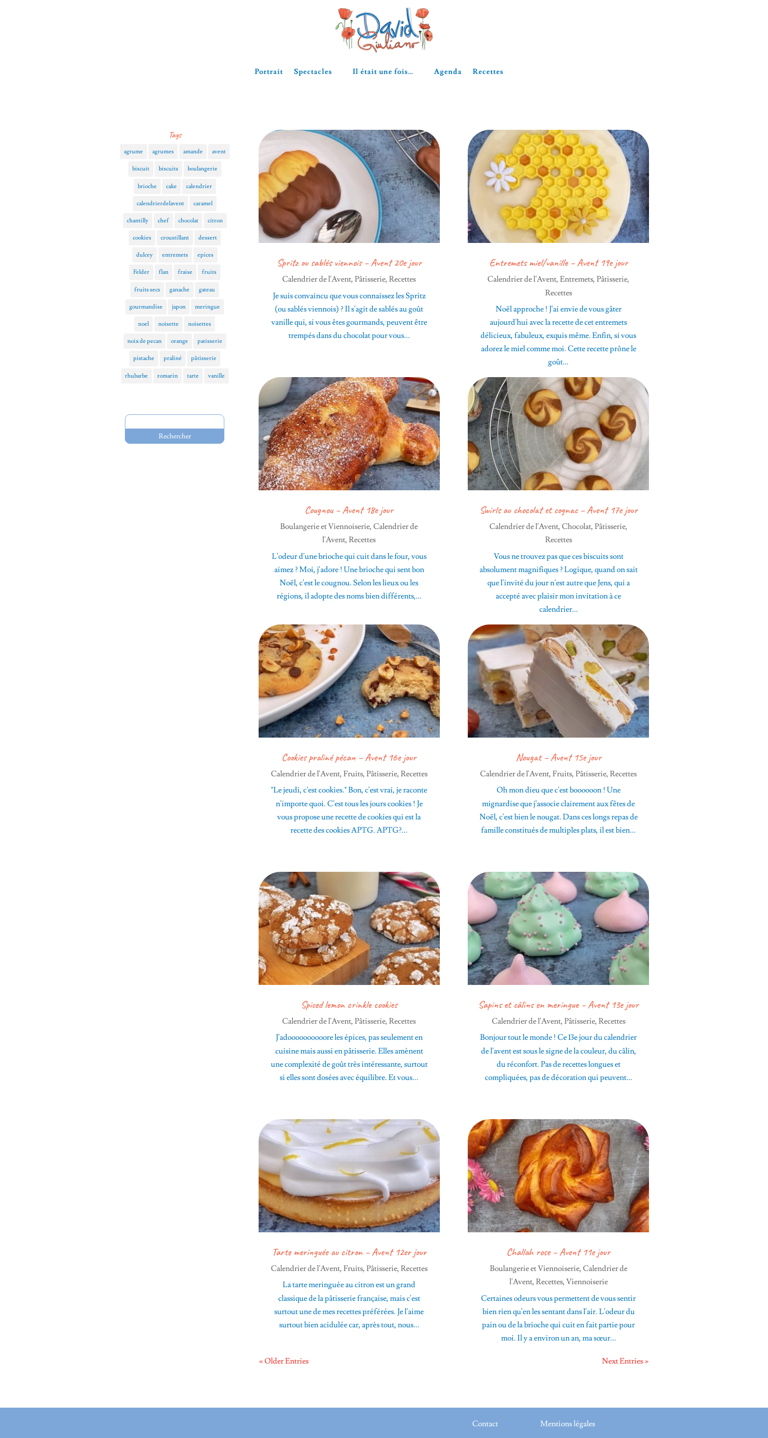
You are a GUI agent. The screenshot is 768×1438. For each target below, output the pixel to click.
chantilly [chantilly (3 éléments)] (137, 220)
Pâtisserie (370, 279)
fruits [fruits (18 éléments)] (209, 272)
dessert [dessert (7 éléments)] (207, 237)
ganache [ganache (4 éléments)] (179, 289)
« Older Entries (284, 1361)
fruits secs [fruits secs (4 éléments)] (147, 289)
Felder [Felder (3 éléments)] (141, 272)
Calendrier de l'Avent (316, 279)
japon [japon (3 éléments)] (179, 307)
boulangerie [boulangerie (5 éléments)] (202, 168)
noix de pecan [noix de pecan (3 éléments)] (144, 341)
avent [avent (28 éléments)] (219, 151)
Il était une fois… (383, 71)
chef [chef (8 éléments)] (163, 220)
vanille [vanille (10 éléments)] (216, 376)
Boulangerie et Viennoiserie (325, 526)
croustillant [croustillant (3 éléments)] (175, 237)
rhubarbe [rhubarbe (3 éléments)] (136, 376)
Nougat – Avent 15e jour (558, 757)
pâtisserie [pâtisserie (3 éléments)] (203, 358)
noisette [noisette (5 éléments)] (168, 324)
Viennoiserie (587, 1282)
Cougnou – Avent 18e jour (349, 509)
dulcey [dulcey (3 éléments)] (144, 255)
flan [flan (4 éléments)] (163, 272)
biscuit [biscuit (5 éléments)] (140, 168)
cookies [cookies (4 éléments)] (142, 237)
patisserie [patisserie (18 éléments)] (209, 341)
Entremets (576, 279)
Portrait (269, 71)
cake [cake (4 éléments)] (171, 186)
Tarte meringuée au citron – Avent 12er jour (349, 1252)
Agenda (448, 71)
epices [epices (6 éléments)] (205, 255)
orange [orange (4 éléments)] (179, 341)
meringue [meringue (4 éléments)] (207, 307)
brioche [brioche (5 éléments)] (147, 186)
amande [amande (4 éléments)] (193, 151)
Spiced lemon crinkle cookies (349, 1004)
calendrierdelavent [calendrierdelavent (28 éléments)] (160, 203)
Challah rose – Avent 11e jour (558, 1252)
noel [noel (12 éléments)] (143, 324)
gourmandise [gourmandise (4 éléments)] (146, 307)
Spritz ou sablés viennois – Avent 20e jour (349, 262)
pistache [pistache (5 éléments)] (143, 358)
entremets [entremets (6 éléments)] (175, 255)
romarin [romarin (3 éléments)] (167, 376)
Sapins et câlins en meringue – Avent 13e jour (558, 1004)
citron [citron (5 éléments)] (215, 220)
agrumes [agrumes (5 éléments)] (163, 151)
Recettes (488, 71)
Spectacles (313, 71)
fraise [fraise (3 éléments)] (185, 272)
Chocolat (576, 526)
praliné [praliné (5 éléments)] (173, 358)
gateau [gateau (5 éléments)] (207, 289)
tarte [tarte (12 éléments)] (193, 376)
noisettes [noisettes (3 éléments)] (199, 324)
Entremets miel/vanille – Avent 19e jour (558, 262)
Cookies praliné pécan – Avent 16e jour (349, 757)
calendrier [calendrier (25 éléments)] (199, 186)
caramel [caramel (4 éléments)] (203, 203)
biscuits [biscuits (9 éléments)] (168, 168)
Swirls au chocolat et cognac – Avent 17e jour (559, 509)
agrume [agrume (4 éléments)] (133, 151)
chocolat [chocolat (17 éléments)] (188, 220)
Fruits (353, 774)
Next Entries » (625, 1361)
